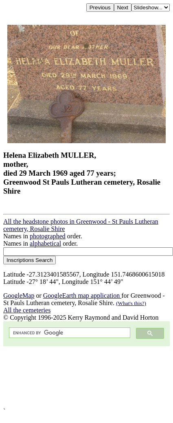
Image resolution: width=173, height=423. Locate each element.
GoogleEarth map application (82, 295)
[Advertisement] (82, 377)
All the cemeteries (26, 310)
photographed (48, 236)
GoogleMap (18, 295)
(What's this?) (131, 303)
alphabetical (45, 243)
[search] (69, 333)
